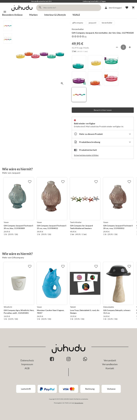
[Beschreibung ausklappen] (103, 142)
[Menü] (4, 11)
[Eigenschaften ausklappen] (103, 134)
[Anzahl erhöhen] (130, 47)
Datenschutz (27, 360)
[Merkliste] (126, 7)
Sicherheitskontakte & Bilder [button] (86, 155)
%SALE (76, 14)
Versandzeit (110, 360)
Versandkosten (110, 364)
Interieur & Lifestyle (55, 14)
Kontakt (110, 368)
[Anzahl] (123, 47)
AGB (27, 368)
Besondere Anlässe (12, 14)
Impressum (27, 364)
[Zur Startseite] (22, 11)
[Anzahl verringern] (117, 47)
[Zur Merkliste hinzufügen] (30, 182)
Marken (33, 14)
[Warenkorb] (133, 7)
